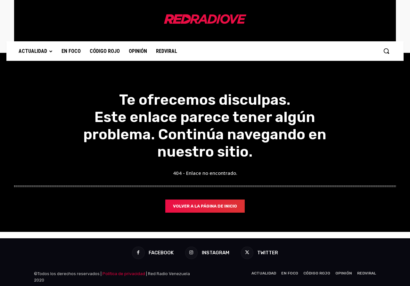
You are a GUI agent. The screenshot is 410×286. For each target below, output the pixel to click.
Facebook (160, 253)
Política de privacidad (123, 273)
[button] (386, 51)
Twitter (268, 253)
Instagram (215, 253)
